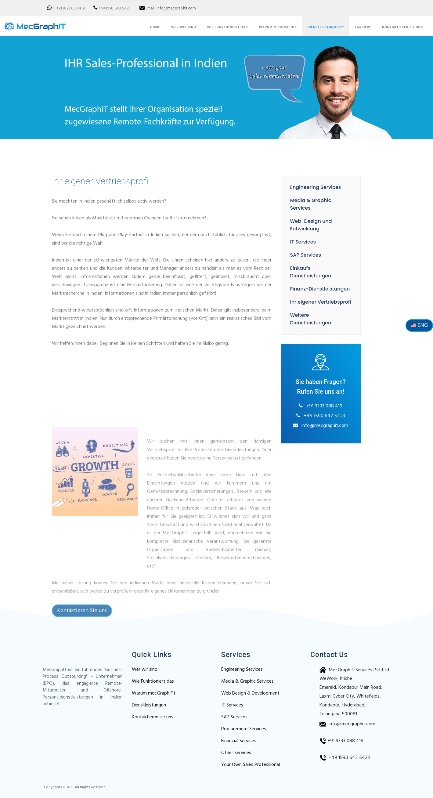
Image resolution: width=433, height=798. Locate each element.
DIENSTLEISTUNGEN (324, 27)
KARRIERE (363, 27)
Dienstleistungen (149, 705)
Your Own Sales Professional (250, 765)
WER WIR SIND (183, 27)
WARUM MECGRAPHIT (277, 27)
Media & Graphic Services (247, 681)
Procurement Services (243, 729)
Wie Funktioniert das (153, 681)
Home (155, 27)
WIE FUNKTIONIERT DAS (227, 27)
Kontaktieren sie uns (152, 717)
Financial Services (238, 741)
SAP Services (301, 254)
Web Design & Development (250, 693)
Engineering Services (311, 187)
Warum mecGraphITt (153, 693)
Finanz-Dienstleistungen (315, 288)
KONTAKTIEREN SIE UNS (402, 27)
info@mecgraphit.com (176, 8)
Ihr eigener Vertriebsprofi (316, 301)
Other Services (236, 753)
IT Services (299, 241)
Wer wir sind (144, 669)
